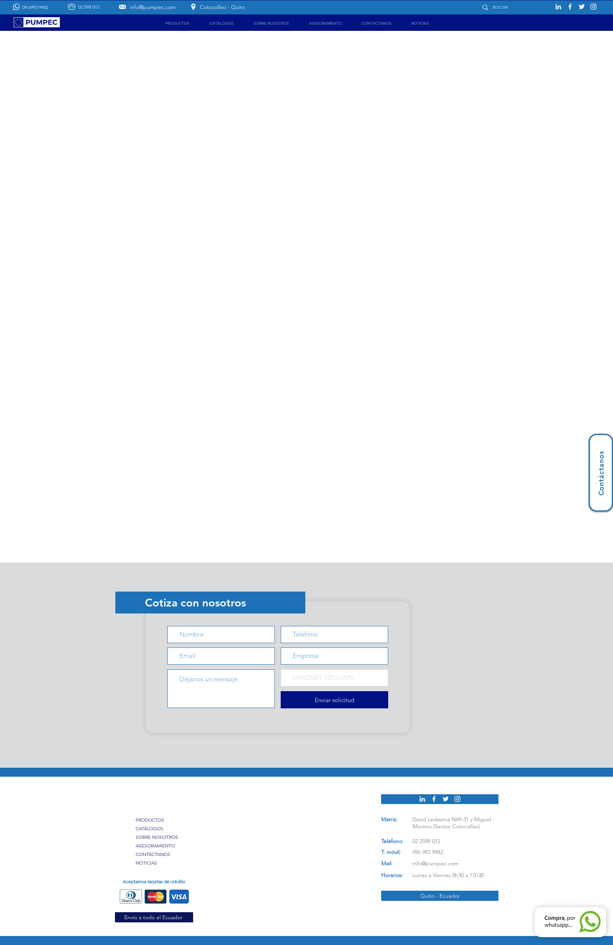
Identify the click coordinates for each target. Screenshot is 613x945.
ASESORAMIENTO (155, 846)
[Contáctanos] (601, 472)
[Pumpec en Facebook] (570, 7)
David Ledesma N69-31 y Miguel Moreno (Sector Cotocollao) (451, 823)
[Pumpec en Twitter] (582, 7)
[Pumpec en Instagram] (593, 7)
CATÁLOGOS (149, 828)
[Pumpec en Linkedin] (558, 7)
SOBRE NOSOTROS (157, 837)
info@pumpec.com (435, 863)
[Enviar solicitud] (334, 699)
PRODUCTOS (150, 820)
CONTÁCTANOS (153, 854)
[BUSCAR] (512, 7)
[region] (601, 473)
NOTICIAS (146, 863)
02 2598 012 (426, 841)
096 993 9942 (427, 852)
